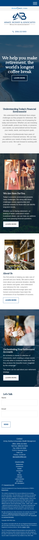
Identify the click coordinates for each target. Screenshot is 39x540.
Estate (19, 468)
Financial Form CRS (9, 485)
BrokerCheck (5, 490)
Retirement (19, 464)
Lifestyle (19, 477)
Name (4, 398)
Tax (19, 473)
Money (19, 475)
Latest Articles (19, 479)
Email (4, 409)
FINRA (23, 527)
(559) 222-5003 (19, 32)
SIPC (28, 527)
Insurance (19, 471)
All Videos (19, 481)
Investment (19, 466)
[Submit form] (6, 424)
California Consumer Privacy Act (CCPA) (18, 513)
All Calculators (19, 483)
